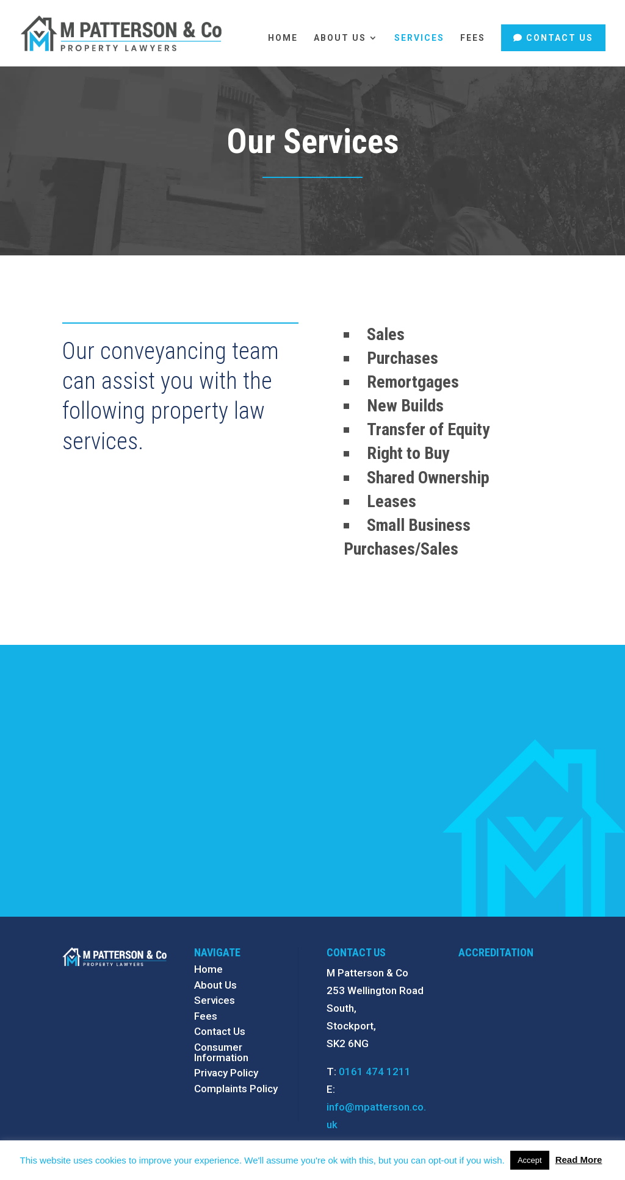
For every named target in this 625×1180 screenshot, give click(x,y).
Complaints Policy (236, 1088)
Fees (472, 38)
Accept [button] (530, 1160)
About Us (340, 38)
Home (283, 38)
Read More (578, 1159)
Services (419, 38)
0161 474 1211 (375, 1071)
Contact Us (559, 38)
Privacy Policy (226, 1073)
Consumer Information (221, 1052)
